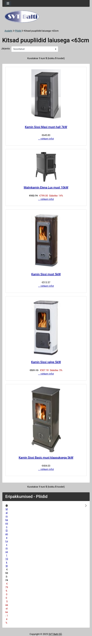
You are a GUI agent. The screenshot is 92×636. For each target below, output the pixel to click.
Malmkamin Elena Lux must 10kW (46, 187)
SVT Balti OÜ (55, 634)
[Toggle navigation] (8, 3)
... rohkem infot (46, 138)
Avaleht (8, 30)
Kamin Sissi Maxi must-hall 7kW (46, 127)
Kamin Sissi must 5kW (46, 274)
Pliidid (18, 30)
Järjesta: (5, 48)
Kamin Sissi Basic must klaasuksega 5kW (46, 457)
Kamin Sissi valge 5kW (46, 362)
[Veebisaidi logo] (46, 17)
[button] (11, 564)
